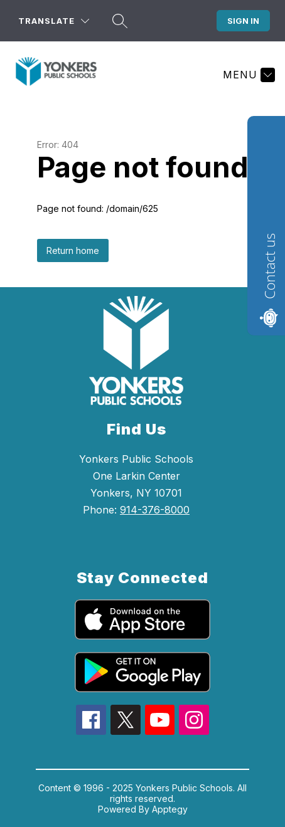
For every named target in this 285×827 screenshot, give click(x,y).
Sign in (243, 21)
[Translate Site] (53, 21)
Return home (72, 250)
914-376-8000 (155, 509)
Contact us (269, 266)
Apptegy (170, 809)
